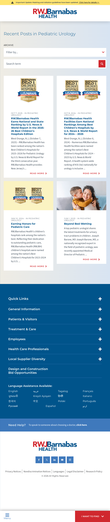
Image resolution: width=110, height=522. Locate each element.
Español (51, 405)
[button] (92, 516)
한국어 (12, 401)
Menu (7, 516)
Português (89, 401)
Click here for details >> (89, 2)
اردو (85, 405)
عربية (36, 391)
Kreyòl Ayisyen (42, 396)
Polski (61, 401)
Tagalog (63, 391)
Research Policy (94, 471)
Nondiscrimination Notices (37, 471)
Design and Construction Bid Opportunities (28, 370)
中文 (35, 401)
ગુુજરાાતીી (13, 396)
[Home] (55, 13)
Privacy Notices (13, 471)
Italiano (87, 396)
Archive (9, 45)
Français (88, 391)
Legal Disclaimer (75, 471)
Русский (13, 405)
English (13, 391)
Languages (58, 471)
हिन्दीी (60, 396)
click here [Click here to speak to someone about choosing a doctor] (81, 425)
